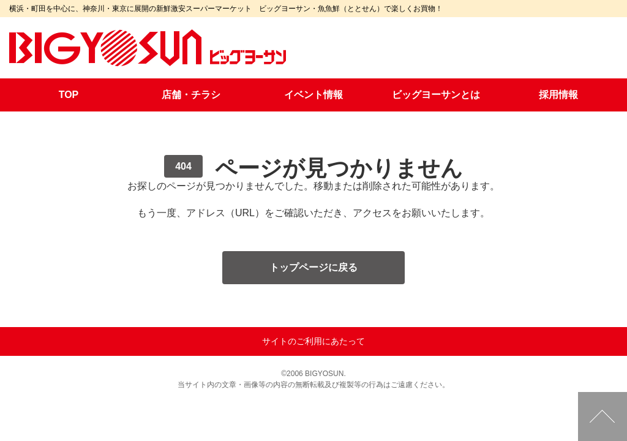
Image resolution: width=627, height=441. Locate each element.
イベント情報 (313, 94)
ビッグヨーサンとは (436, 94)
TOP (69, 94)
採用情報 (558, 94)
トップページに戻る (313, 267)
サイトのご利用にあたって (313, 341)
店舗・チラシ (191, 94)
